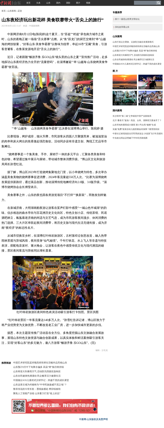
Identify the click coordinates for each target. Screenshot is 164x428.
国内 (58, 3)
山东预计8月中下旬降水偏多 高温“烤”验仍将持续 (38, 367)
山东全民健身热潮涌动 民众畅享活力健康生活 (37, 376)
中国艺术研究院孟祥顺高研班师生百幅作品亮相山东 (40, 362)
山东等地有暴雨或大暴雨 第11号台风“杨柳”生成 (134, 125)
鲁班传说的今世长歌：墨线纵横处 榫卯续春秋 (37, 389)
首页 (28, 3)
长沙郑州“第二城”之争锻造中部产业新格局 (132, 116)
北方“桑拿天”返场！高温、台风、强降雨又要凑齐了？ (137, 120)
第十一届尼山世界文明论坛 (127, 19)
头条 (38, 3)
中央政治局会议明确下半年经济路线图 (130, 138)
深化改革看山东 (122, 27)
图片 (78, 3)
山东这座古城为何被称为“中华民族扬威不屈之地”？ (40, 384)
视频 (88, 3)
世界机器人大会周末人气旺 (150, 104)
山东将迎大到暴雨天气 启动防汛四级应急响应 (37, 371)
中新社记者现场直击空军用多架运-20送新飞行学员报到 (138, 134)
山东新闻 (12, 11)
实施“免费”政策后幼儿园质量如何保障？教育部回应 (136, 129)
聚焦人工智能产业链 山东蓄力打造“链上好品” (36, 393)
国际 (68, 3)
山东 (48, 3)
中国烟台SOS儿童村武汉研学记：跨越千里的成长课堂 (41, 380)
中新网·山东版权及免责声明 (93, 419)
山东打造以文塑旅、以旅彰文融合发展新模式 (133, 42)
